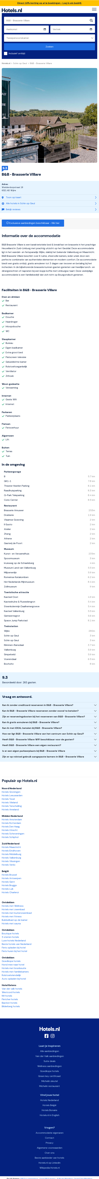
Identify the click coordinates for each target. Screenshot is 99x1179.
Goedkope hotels (11, 961)
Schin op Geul (20, 63)
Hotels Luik (7, 888)
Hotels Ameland (10, 809)
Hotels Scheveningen (13, 833)
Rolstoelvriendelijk (11, 975)
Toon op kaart (11, 197)
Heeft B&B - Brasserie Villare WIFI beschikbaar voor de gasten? (38, 739)
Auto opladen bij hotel (14, 978)
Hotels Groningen (11, 791)
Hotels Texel (8, 798)
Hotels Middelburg (11, 854)
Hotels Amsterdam (12, 819)
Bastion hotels (9, 1002)
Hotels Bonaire (49, 1110)
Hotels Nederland (49, 1100)
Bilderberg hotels (11, 1006)
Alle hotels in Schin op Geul (18, 203)
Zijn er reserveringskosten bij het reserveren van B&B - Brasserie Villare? (43, 716)
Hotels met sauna (11, 923)
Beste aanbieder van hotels (49, 1157)
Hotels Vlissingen (11, 861)
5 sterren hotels (10, 937)
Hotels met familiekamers (15, 971)
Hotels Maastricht (11, 847)
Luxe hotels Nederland (14, 940)
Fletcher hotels (10, 999)
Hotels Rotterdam (11, 823)
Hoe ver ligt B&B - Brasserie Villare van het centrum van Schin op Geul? (43, 733)
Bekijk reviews (11, 209)
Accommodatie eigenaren (49, 1132)
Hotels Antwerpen (11, 878)
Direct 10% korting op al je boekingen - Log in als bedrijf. (49, 3)
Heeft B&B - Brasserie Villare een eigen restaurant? (31, 745)
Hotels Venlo (8, 864)
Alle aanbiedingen (49, 1051)
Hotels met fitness (12, 916)
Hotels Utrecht (10, 830)
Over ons (49, 1152)
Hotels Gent (8, 881)
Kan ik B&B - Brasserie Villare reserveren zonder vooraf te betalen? (40, 710)
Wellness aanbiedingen (49, 1066)
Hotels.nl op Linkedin (50, 1162)
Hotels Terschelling (12, 806)
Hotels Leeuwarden (12, 795)
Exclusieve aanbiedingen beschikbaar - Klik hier (32, 223)
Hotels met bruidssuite (14, 968)
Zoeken (49, 46)
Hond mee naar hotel (13, 964)
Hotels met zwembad (13, 909)
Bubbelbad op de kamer (15, 920)
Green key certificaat (49, 1076)
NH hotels (7, 995)
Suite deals (49, 1061)
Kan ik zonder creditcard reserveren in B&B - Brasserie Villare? (37, 705)
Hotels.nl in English (49, 1115)
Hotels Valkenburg (11, 857)
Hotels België (49, 1105)
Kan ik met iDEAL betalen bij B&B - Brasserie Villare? (32, 728)
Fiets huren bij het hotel (14, 951)
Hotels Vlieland (10, 802)
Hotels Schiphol (10, 837)
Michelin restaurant (49, 1086)
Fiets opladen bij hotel (14, 947)
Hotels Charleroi (10, 892)
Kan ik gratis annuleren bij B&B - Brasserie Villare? (30, 722)
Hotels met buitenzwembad (17, 912)
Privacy (49, 1142)
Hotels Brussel (9, 874)
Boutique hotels (10, 933)
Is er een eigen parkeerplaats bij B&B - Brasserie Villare (33, 750)
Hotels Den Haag (11, 826)
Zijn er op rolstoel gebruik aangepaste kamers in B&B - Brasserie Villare (43, 756)
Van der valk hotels (12, 988)
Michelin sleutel (49, 1081)
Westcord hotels (11, 992)
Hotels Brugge (9, 885)
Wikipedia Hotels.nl (50, 1167)
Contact (49, 1137)
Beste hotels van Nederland (16, 944)
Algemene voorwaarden (49, 1147)
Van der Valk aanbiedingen (49, 1056)
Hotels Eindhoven (11, 850)
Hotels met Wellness (13, 905)
